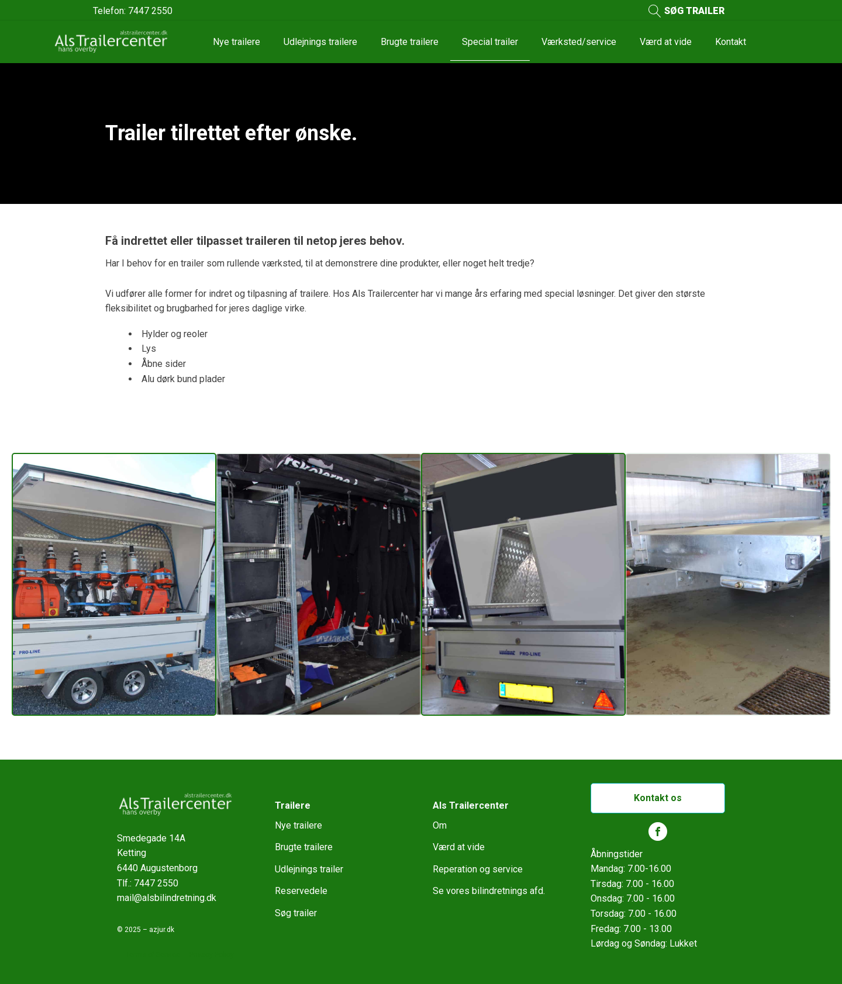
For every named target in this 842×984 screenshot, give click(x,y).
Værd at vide (666, 41)
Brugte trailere (410, 41)
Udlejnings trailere (320, 41)
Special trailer (490, 41)
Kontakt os (658, 797)
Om (440, 825)
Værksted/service (578, 41)
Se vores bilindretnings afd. (489, 890)
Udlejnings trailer (309, 869)
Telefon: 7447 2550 (132, 10)
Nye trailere (236, 41)
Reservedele (301, 890)
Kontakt (730, 41)
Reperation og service (478, 869)
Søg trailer (296, 913)
